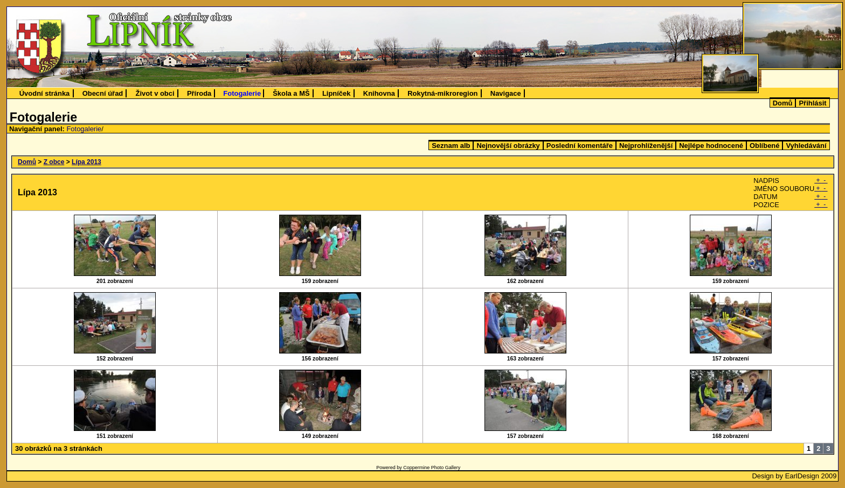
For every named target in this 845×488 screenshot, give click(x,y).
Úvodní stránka (44, 93)
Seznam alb (451, 146)
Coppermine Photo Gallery (431, 467)
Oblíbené (764, 146)
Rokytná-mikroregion (442, 93)
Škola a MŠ (291, 93)
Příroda (199, 93)
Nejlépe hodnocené (711, 146)
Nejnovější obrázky (507, 146)
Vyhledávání (806, 146)
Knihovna (379, 93)
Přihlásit (812, 103)
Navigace (505, 93)
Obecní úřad (102, 93)
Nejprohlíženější (646, 146)
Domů (783, 103)
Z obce (54, 162)
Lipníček (336, 93)
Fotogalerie (242, 93)
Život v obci (155, 93)
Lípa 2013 (86, 162)
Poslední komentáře (579, 146)
